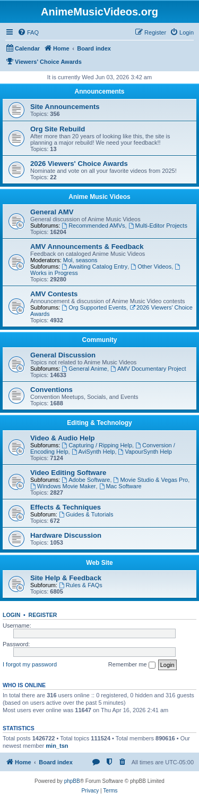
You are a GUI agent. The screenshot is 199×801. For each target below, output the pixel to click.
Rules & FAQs (80, 585)
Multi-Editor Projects (157, 225)
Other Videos (151, 266)
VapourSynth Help (145, 451)
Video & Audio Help (62, 438)
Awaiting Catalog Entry (94, 266)
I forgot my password (30, 664)
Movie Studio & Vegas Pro (151, 480)
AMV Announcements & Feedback (86, 247)
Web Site (99, 562)
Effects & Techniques (65, 507)
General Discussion (63, 355)
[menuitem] (28, 32)
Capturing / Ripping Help (97, 445)
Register (43, 615)
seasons (87, 260)
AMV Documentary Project (148, 368)
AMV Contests (53, 294)
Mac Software (120, 486)
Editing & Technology (99, 423)
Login (11, 615)
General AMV (52, 212)
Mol (68, 260)
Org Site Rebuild (57, 129)
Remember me (131, 665)
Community (99, 340)
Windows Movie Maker (63, 486)
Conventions (51, 390)
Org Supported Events (94, 307)
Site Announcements (65, 107)
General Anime (84, 368)
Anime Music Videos (99, 197)
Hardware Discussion (65, 535)
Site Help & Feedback (65, 578)
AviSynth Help (93, 451)
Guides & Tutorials (86, 514)
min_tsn (57, 745)
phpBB (72, 781)
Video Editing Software (68, 473)
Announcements (99, 91)
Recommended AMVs (93, 225)
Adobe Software (86, 480)
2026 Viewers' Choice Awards (79, 164)
